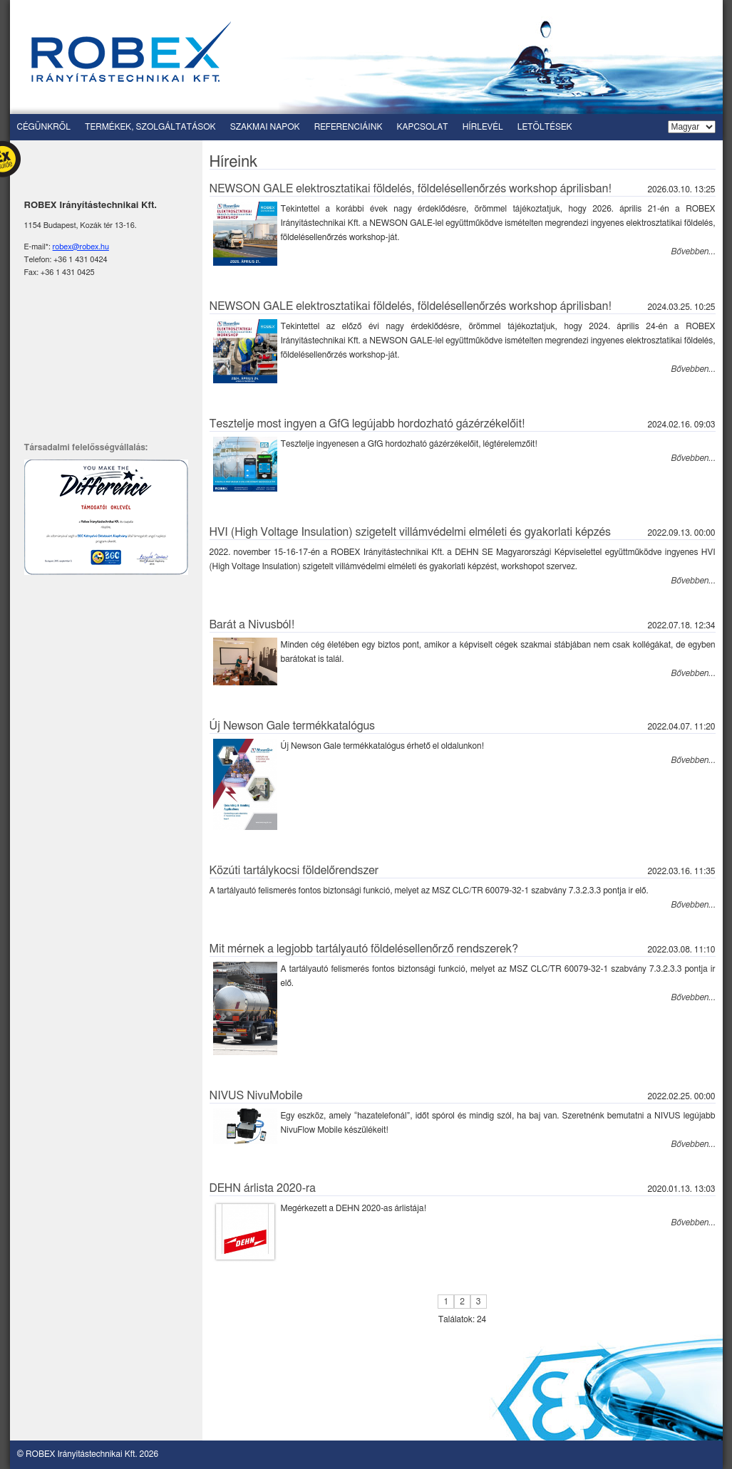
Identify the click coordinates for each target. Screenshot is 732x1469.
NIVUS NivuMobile (256, 1095)
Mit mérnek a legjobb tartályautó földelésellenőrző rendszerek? (364, 949)
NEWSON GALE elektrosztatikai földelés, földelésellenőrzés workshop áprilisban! (411, 188)
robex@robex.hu (81, 247)
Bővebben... (693, 251)
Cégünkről (44, 127)
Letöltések (544, 127)
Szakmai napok (265, 127)
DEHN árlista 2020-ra (263, 1188)
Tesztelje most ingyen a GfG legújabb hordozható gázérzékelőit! (368, 424)
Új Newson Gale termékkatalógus (292, 726)
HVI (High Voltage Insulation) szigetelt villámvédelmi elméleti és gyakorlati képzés (411, 532)
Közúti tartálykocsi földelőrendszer (294, 870)
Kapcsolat (422, 127)
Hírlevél (483, 127)
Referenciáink (348, 127)
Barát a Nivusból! (252, 624)
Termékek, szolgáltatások (150, 127)
